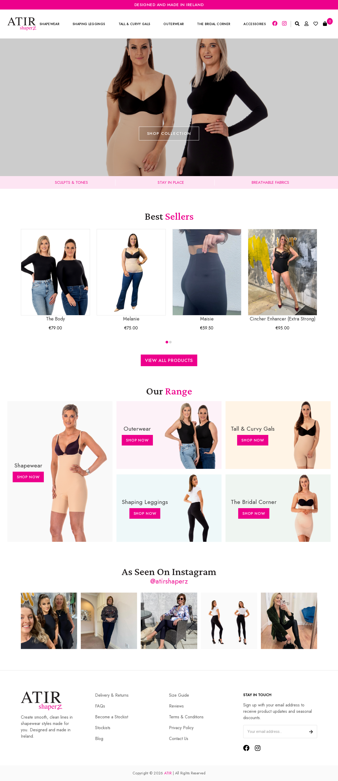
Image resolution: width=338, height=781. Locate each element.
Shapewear (49, 24)
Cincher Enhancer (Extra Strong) (282, 275)
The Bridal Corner (213, 24)
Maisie (207, 275)
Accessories (254, 24)
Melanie (131, 275)
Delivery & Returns (112, 695)
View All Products (169, 360)
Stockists (102, 728)
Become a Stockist (111, 717)
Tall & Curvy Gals (135, 24)
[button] (167, 342)
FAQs (100, 706)
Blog (99, 739)
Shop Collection (169, 133)
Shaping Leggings (89, 24)
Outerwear (173, 24)
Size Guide (179, 695)
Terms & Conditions (186, 717)
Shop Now (28, 477)
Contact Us (178, 739)
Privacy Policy (181, 728)
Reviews (176, 706)
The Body (55, 275)
